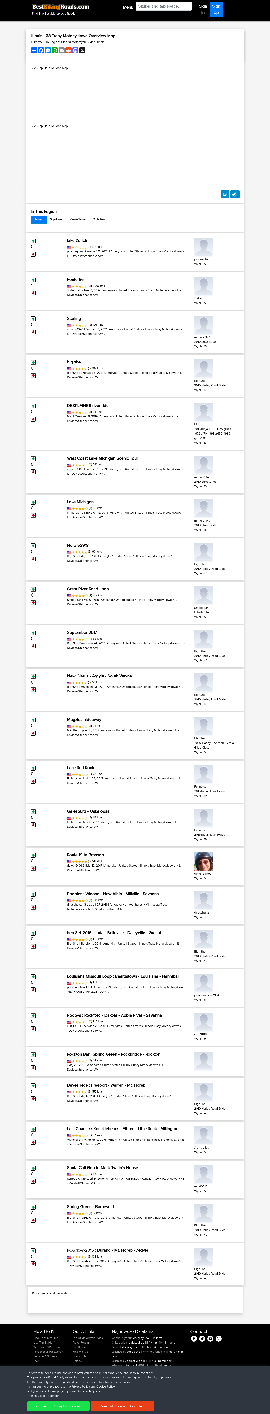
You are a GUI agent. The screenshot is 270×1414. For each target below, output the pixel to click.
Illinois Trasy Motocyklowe (164, 251)
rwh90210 (73, 1178)
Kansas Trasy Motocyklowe (160, 1178)
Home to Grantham (153, 1376)
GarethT (117, 1372)
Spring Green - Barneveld (90, 1207)
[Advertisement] (135, 97)
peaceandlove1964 (79, 987)
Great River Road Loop (88, 589)
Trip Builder (80, 1372)
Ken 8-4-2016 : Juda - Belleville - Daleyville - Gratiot (114, 933)
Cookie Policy (103, 1408)
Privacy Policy (84, 1408)
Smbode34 (74, 599)
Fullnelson (74, 778)
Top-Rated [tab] (57, 219)
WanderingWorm (122, 1363)
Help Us (78, 1385)
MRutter (72, 730)
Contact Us (79, 1381)
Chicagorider (120, 1367)
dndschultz (74, 904)
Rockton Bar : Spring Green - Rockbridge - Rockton (113, 1054)
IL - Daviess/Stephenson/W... (86, 256)
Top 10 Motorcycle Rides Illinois (83, 42)
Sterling (74, 318)
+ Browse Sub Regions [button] (46, 42)
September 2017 (82, 632)
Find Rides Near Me (45, 1363)
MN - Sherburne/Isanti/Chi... (106, 909)
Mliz (70, 416)
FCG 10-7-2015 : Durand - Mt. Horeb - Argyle (107, 1250)
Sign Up (216, 9)
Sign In (203, 9)
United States (135, 251)
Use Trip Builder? (44, 1367)
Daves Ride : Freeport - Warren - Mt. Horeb (106, 1085)
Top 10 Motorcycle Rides (88, 1363)
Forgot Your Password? (48, 1376)
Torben (71, 290)
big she (74, 362)
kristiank (117, 1390)
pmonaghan (75, 251)
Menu (128, 7)
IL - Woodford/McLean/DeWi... (89, 991)
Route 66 (75, 279)
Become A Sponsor (45, 1381)
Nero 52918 (78, 545)
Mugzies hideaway (84, 719)
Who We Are (80, 1376)
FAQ (36, 1385)
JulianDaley (119, 1376)
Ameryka (116, 251)
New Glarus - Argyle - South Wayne (99, 676)
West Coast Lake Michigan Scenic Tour (102, 458)
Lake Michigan (80, 502)
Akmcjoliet (74, 1139)
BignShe (72, 373)
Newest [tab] (39, 219)
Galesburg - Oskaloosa (88, 811)
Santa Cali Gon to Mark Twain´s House (102, 1168)
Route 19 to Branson (85, 855)
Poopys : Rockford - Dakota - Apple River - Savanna (114, 1015)
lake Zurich (77, 240)
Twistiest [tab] (99, 219)
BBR (152, 1363)
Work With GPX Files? (46, 1372)
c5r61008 (73, 1026)
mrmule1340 (75, 329)
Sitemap (69, 1408)
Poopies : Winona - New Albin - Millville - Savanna (113, 894)
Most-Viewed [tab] (78, 219)
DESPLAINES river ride (87, 405)
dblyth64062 (75, 865)
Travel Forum (81, 1367)
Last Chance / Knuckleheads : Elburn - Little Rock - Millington (122, 1129)
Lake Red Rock (80, 768)
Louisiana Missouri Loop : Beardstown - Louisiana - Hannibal (123, 976)
